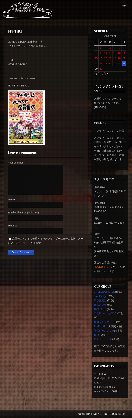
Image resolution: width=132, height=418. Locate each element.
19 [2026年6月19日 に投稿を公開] (114, 58)
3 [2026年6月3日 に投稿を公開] (105, 47)
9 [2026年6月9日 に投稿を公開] (101, 53)
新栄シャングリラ (104, 330)
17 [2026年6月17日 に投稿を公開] (105, 58)
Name (11, 199)
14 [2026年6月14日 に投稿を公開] (123, 53)
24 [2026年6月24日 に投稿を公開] (105, 63)
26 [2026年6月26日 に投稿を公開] (114, 63)
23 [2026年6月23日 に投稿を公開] (100, 63)
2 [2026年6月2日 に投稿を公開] (101, 47)
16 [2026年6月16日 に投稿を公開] (100, 58)
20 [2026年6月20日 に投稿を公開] (119, 58)
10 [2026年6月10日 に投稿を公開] (105, 53)
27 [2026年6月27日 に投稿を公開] (119, 63)
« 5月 (97, 73)
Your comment (16, 162)
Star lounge (100, 296)
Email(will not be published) (23, 212)
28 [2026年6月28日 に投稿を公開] (123, 63)
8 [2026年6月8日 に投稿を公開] (96, 53)
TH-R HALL (100, 326)
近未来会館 (100, 304)
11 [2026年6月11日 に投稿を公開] (110, 53)
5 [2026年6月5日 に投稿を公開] (114, 47)
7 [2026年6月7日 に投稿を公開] (124, 47)
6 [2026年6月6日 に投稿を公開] (119, 47)
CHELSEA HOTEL (104, 291)
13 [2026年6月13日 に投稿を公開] (119, 53)
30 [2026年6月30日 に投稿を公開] (100, 68)
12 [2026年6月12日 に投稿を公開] (114, 53)
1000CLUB (100, 309)
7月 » (105, 73)
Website (12, 225)
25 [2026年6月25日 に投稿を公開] (110, 63)
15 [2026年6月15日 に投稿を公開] (96, 58)
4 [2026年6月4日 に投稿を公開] (110, 47)
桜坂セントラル (103, 339)
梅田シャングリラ (104, 322)
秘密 (96, 334)
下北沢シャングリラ (105, 313)
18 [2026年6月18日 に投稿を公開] (110, 58)
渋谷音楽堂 (100, 300)
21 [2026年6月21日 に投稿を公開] (123, 58)
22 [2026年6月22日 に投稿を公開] (96, 63)
